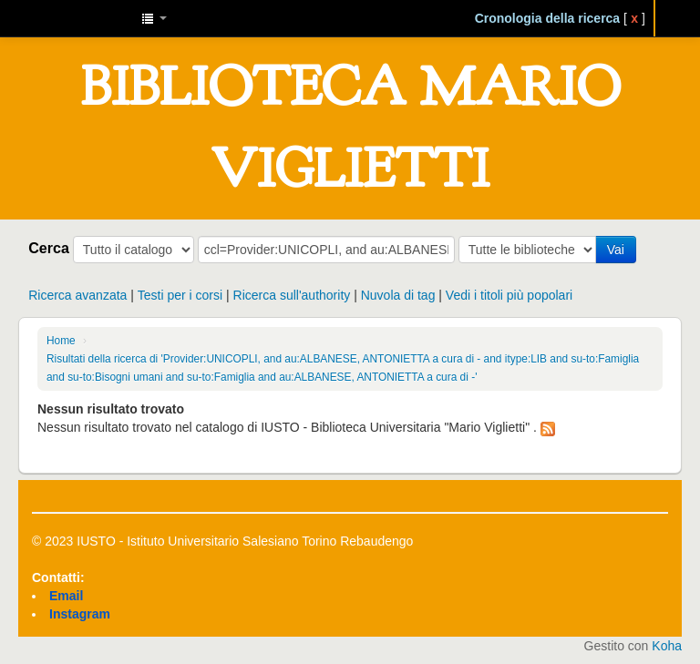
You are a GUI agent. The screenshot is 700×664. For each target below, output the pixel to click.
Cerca (48, 248)
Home (61, 340)
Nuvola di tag (398, 295)
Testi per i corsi (180, 295)
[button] (154, 18)
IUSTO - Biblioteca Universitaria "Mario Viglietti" (82, 18)
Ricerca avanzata (77, 295)
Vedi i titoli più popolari (509, 295)
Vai (615, 249)
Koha (667, 645)
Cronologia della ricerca (548, 18)
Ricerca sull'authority (292, 295)
